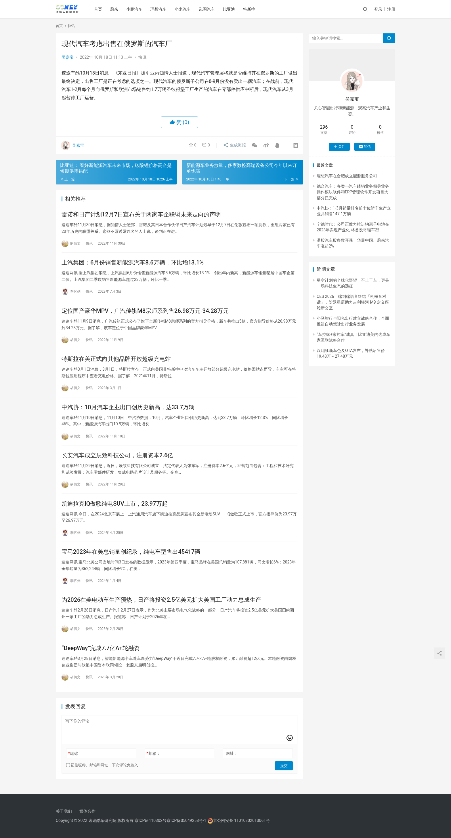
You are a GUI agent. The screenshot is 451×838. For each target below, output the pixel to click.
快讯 (142, 57)
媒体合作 (87, 811)
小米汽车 (183, 9)
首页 (99, 9)
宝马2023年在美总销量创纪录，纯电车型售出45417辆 (131, 555)
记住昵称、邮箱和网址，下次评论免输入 (102, 769)
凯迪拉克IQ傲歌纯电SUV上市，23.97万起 (115, 506)
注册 (391, 9)
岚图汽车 (208, 9)
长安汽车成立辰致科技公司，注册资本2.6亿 (117, 457)
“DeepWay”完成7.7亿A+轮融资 (101, 652)
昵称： (75, 758)
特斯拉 (250, 9)
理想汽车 (159, 9)
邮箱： (153, 758)
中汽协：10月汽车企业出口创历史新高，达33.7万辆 (128, 409)
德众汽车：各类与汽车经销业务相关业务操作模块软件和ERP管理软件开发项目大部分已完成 (353, 192)
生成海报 (233, 145)
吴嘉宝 (68, 57)
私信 (365, 147)
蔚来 (115, 9)
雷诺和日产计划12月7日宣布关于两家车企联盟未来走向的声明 (141, 214)
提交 (284, 770)
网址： (232, 758)
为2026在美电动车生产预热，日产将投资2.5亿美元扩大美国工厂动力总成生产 (161, 603)
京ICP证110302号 (151, 820)
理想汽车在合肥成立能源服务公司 (347, 176)
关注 (339, 147)
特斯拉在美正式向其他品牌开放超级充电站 (116, 360)
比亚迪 (230, 9)
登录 (378, 9)
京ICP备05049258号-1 (187, 820)
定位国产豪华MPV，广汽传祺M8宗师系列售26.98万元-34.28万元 (145, 311)
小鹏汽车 (135, 9)
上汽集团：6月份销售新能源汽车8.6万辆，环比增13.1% (133, 263)
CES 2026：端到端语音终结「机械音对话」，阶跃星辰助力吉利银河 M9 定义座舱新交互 (353, 302)
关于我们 (64, 811)
